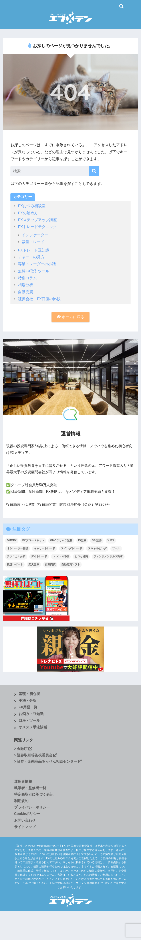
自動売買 (25, 292)
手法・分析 (27, 700)
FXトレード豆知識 (33, 250)
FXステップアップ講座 (37, 220)
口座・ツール (29, 720)
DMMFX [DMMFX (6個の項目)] (12, 540)
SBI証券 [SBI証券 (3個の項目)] (97, 540)
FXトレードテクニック (37, 227)
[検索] (94, 171)
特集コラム (27, 278)
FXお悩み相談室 (32, 206)
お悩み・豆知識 (31, 714)
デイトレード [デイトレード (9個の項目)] (39, 556)
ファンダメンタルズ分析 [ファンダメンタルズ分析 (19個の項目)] (108, 556)
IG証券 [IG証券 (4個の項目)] (82, 540)
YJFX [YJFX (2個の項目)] (110, 540)
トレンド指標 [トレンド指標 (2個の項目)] (61, 556)
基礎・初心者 (29, 694)
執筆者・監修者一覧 (30, 788)
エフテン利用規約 (86, 883)
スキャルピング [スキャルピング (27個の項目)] (97, 548)
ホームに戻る (71, 317)
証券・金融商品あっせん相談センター (48, 761)
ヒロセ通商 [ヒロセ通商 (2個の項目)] (81, 556)
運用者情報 (23, 781)
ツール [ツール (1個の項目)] (116, 548)
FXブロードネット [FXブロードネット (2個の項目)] (33, 540)
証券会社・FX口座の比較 (39, 299)
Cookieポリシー (27, 814)
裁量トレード (33, 242)
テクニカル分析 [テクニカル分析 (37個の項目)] (16, 556)
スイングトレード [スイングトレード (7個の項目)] (71, 548)
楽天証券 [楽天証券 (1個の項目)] (33, 564)
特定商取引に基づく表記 (33, 794)
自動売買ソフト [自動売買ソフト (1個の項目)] (70, 564)
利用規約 (21, 801)
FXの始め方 (28, 213)
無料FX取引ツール (33, 271)
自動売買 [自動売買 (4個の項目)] (50, 564)
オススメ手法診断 (33, 727)
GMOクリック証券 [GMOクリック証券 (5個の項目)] (61, 540)
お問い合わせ (25, 820)
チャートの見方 (31, 257)
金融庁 (23, 749)
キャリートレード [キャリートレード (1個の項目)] (44, 548)
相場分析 (25, 285)
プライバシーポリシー (32, 807)
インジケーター (35, 235)
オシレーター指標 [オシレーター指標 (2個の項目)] (17, 548)
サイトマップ (25, 827)
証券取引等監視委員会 (35, 755)
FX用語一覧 (28, 707)
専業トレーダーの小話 (37, 264)
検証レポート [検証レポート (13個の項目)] (15, 564)
